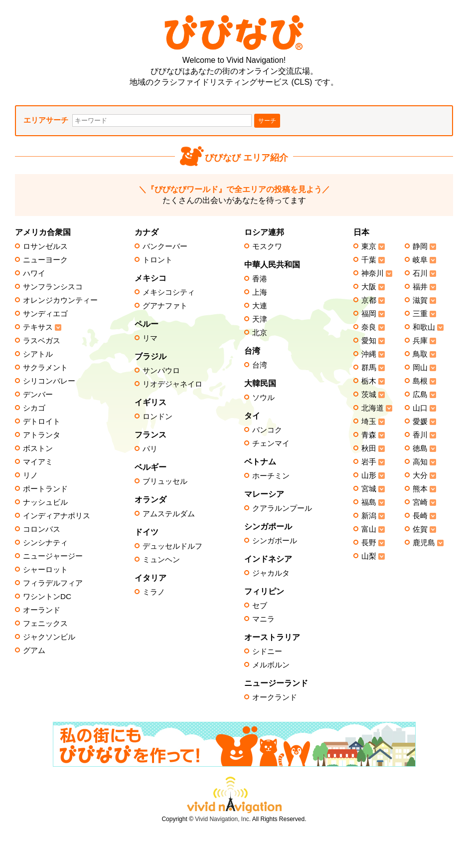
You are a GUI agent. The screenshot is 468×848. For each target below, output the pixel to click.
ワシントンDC (47, 597)
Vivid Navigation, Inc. (223, 819)
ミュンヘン (161, 560)
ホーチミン (271, 476)
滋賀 (420, 300)
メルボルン (271, 665)
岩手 (368, 462)
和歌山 (424, 327)
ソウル (263, 398)
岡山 (420, 368)
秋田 (368, 448)
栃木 (368, 381)
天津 (259, 319)
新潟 (368, 516)
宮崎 (420, 502)
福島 (368, 502)
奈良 (368, 327)
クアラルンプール (282, 508)
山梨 (368, 556)
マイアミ (38, 462)
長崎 (420, 516)
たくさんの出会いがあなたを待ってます (234, 195)
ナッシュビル (45, 502)
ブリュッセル (165, 481)
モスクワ (267, 246)
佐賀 (420, 529)
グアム (34, 650)
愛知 (368, 341)
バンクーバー (165, 246)
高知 (420, 462)
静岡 (420, 246)
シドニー (267, 651)
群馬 (368, 368)
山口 (420, 408)
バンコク (267, 430)
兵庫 (420, 341)
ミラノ (154, 592)
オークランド (274, 697)
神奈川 (372, 273)
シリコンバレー (49, 381)
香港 (259, 279)
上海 (259, 292)
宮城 (368, 489)
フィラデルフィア (53, 583)
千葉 (368, 260)
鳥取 (420, 354)
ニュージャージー (53, 556)
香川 (420, 435)
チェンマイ (271, 443)
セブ (259, 606)
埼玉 (368, 421)
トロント (157, 260)
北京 (259, 333)
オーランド (41, 610)
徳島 (420, 448)
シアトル (38, 354)
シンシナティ (45, 543)
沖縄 (368, 354)
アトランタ (41, 435)
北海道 (372, 408)
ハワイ (34, 273)
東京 (368, 246)
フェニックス (45, 624)
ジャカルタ (271, 573)
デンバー (38, 395)
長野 (368, 543)
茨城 (368, 395)
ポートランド (45, 489)
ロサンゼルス (45, 246)
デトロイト (41, 421)
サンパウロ (161, 371)
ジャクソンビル (49, 637)
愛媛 (420, 421)
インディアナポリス (56, 516)
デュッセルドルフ (172, 546)
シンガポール (274, 541)
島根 (420, 381)
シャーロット (45, 570)
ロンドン (157, 417)
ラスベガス (41, 341)
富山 (368, 529)
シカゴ (34, 408)
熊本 (420, 489)
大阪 (368, 287)
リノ (30, 475)
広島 (420, 395)
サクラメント (45, 368)
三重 (420, 314)
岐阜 (420, 260)
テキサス (38, 327)
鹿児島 (424, 543)
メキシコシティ (169, 292)
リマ (150, 338)
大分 (420, 475)
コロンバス (41, 529)
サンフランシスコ (53, 287)
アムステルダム (169, 514)
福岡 (368, 314)
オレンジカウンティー (60, 300)
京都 (368, 300)
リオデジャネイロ (172, 384)
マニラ (263, 619)
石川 (420, 273)
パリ (150, 449)
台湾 (259, 365)
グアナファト (165, 306)
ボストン (38, 448)
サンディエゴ (45, 314)
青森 (368, 435)
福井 (420, 287)
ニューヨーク (45, 260)
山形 (368, 475)
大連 (259, 306)
